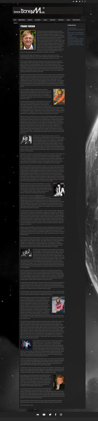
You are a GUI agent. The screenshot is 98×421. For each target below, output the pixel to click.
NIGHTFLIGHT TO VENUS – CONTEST (76, 38)
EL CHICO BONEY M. (72, 28)
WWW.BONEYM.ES (22, 20)
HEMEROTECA (61, 20)
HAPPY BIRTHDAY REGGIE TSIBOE (75, 43)
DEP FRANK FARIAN (72, 37)
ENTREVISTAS (53, 20)
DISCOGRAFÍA (38, 20)
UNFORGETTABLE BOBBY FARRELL (75, 41)
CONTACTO (16, 23)
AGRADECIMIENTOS (76, 20)
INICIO (15, 20)
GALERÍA (45, 20)
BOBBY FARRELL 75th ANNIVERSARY (76, 32)
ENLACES (68, 20)
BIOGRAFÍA (30, 20)
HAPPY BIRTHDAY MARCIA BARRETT (75, 40)
